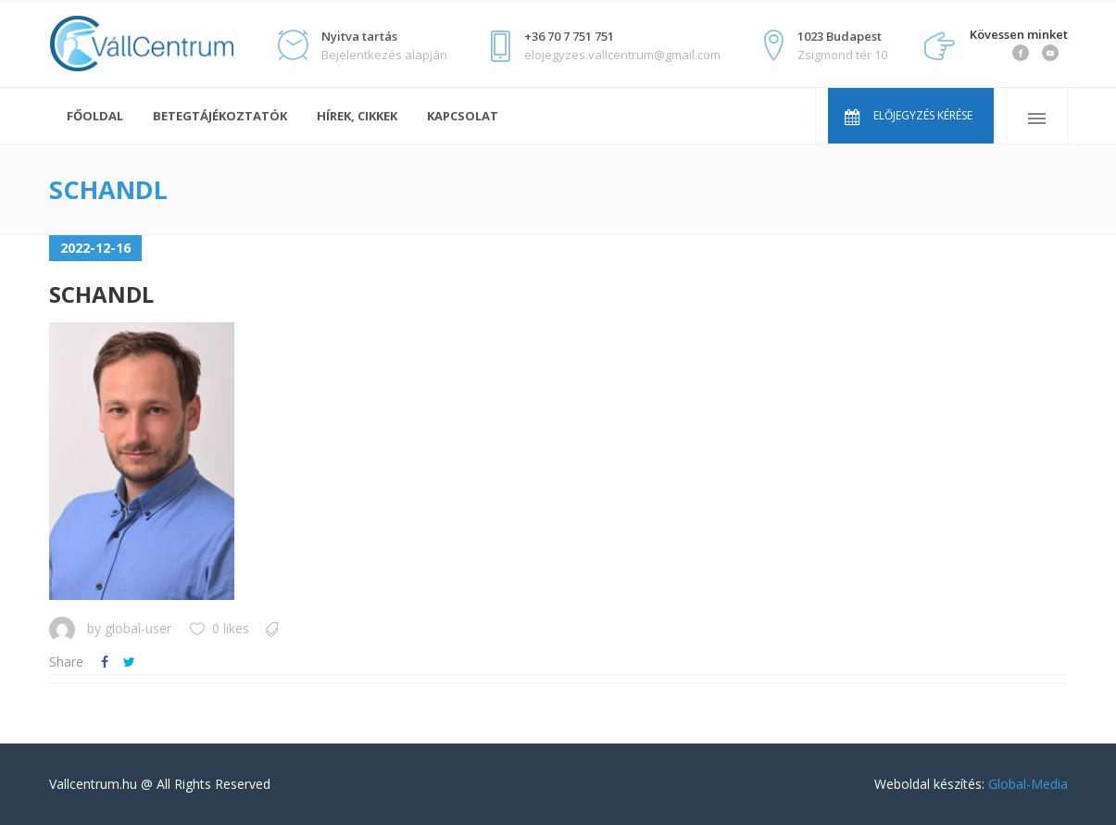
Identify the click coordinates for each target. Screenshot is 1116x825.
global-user (138, 628)
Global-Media (1028, 784)
